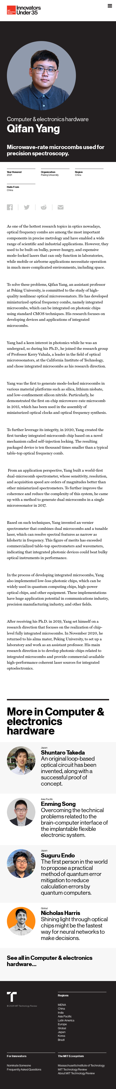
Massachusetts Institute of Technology (81, 1065)
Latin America (66, 1020)
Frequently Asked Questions (24, 1069)
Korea (61, 1035)
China (61, 1008)
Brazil (61, 1039)
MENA (62, 1004)
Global (62, 1028)
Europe (62, 1024)
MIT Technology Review (26, 1005)
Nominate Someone (19, 1065)
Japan (61, 1032)
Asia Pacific (65, 1016)
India (61, 1012)
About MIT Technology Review (76, 1073)
